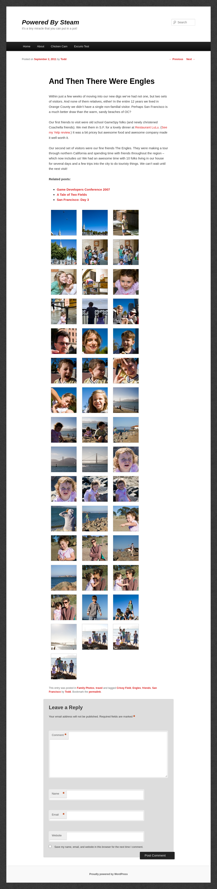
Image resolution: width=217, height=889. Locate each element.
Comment (59, 735)
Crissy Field (124, 687)
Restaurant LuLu (147, 127)
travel (99, 687)
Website (57, 835)
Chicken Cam (59, 46)
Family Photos (85, 687)
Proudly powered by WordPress (108, 874)
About (40, 46)
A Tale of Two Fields (72, 194)
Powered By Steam (50, 22)
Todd (63, 59)
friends (146, 687)
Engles (136, 687)
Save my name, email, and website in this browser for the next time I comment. (98, 846)
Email (58, 815)
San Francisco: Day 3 (73, 199)
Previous (176, 59)
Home (26, 46)
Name (58, 794)
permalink (95, 691)
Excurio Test (81, 46)
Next (190, 59)
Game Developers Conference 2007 (83, 189)
